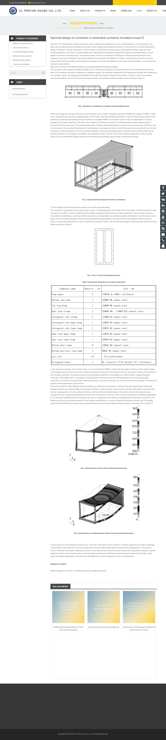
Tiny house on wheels (21, 64)
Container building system (23, 52)
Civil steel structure (20, 47)
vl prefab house (18, 88)
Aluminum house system (22, 56)
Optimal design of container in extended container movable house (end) (78, 571)
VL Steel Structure (20, 94)
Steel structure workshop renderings (103, 627)
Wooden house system (22, 60)
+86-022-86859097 (19, 3)
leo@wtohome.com (38, 3)
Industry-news (83, 23)
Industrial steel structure (23, 43)
